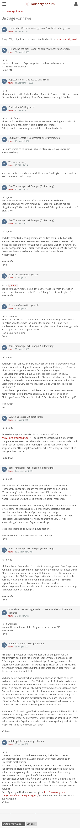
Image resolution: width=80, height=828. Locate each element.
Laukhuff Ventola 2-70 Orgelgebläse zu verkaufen (34, 137)
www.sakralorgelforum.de (15, 437)
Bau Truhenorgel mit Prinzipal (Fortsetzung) (31, 186)
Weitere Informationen (13, 824)
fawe (10, 31)
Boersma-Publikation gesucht (23, 274)
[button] (4, 4)
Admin (14, 285)
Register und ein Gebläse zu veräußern (28, 79)
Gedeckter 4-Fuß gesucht (21, 107)
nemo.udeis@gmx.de (67, 39)
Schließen (31, 824)
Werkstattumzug (17, 162)
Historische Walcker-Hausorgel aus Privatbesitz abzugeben (39, 28)
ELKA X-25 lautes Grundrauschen (25, 416)
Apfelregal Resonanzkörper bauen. (26, 643)
